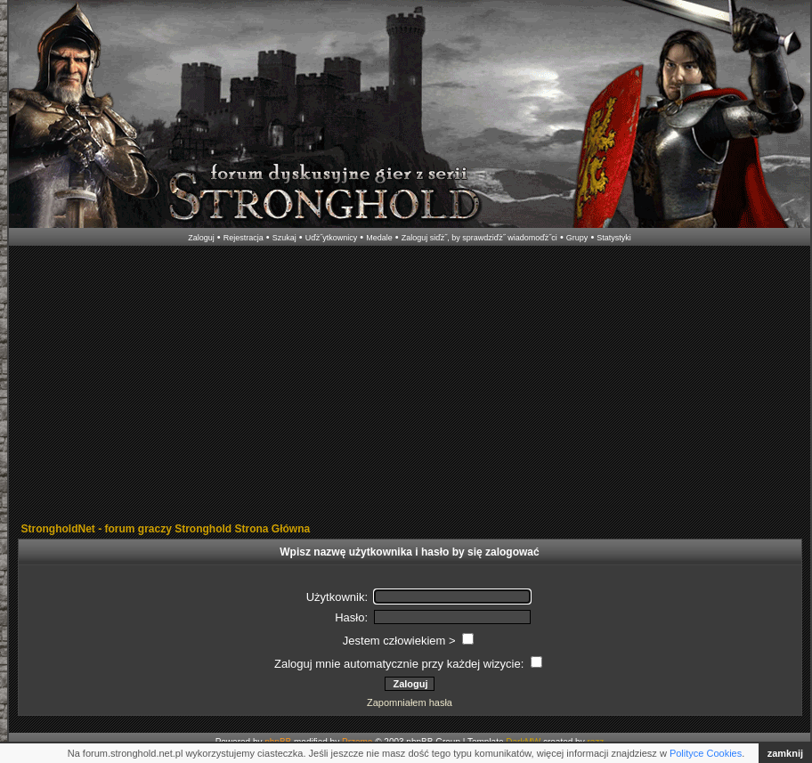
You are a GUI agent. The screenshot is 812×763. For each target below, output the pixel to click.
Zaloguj (201, 237)
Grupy (577, 237)
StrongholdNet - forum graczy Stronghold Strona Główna (166, 529)
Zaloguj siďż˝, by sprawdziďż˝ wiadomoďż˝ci (479, 237)
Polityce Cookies (706, 753)
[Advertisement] (406, 385)
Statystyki (614, 237)
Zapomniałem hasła (409, 702)
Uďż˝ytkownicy (331, 237)
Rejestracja (243, 237)
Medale (379, 237)
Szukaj (284, 237)
